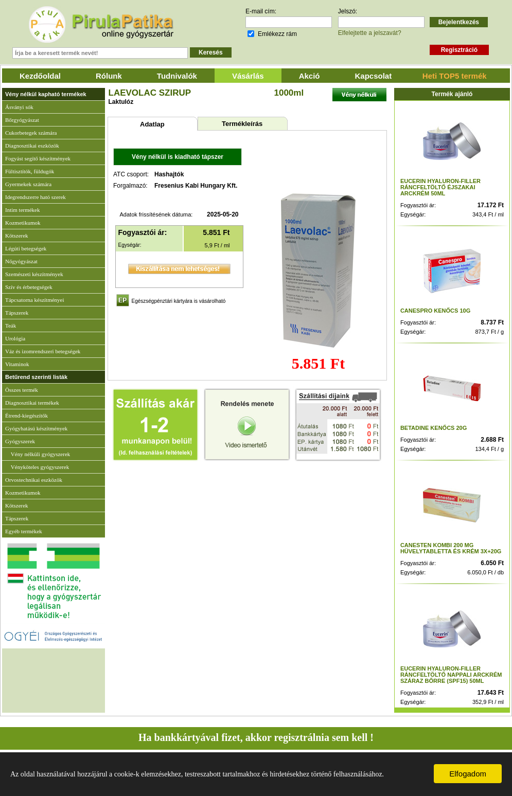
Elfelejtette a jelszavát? (369, 33)
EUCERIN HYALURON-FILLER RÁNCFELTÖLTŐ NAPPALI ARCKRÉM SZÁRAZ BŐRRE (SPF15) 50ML (451, 674)
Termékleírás (242, 124)
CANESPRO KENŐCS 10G (435, 310)
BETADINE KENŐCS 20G (433, 428)
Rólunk (109, 75)
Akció (309, 75)
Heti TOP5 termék (454, 75)
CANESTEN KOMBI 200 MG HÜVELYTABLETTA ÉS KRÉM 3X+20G (451, 548)
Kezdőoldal (40, 75)
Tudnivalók (177, 75)
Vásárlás (248, 75)
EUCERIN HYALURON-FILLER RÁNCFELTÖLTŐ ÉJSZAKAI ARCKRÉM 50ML (440, 187)
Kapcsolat (373, 75)
